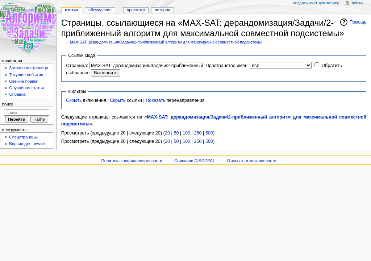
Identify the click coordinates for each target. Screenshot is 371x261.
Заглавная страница (28, 68)
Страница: (77, 65)
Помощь (358, 22)
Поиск (7, 104)
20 (167, 133)
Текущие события (26, 74)
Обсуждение (100, 10)
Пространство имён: (227, 65)
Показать (155, 100)
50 (176, 133)
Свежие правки (23, 81)
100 (186, 133)
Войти (357, 3)
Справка (17, 94)
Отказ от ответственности (251, 160)
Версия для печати (27, 143)
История (162, 10)
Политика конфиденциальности (131, 160)
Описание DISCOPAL (194, 160)
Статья (72, 10)
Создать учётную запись (316, 3)
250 (197, 133)
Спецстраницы (23, 137)
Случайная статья (26, 88)
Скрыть (74, 100)
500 (209, 133)
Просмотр (136, 10)
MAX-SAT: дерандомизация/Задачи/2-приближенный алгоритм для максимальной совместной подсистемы (166, 42)
